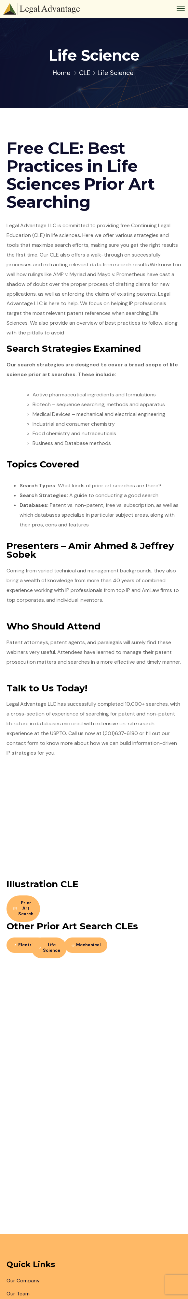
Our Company (23, 1280)
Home (62, 72)
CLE (84, 72)
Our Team (18, 1293)
